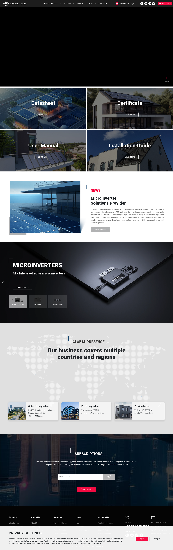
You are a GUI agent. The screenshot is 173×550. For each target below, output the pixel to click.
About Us (67, 3)
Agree (142, 539)
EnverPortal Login (127, 3)
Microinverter (14, 523)
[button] (170, 282)
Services (80, 3)
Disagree (157, 539)
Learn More (43, 114)
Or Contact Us (86, 489)
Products (54, 3)
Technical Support (105, 523)
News (91, 3)
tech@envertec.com (158, 523)
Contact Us (103, 3)
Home (45, 3)
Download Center (60, 523)
